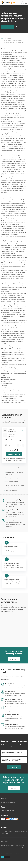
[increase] (23, 445)
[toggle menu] (26, 2)
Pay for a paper (4, 833)
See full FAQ (13, 767)
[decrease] (18, 445)
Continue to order (14, 454)
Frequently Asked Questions (7, 810)
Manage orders (22, 2)
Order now (6, 27)
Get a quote (20, 27)
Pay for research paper (6, 831)
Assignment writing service (20, 831)
